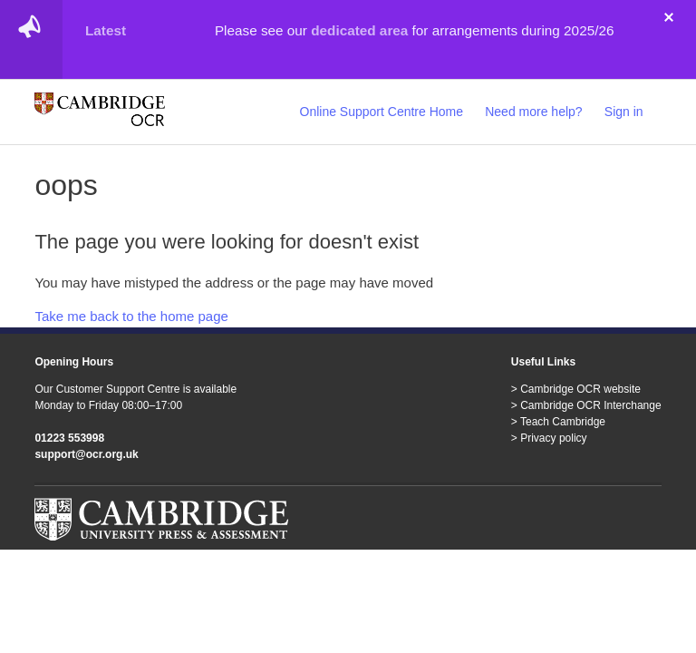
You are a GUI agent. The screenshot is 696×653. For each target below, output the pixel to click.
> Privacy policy (549, 438)
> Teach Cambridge (558, 421)
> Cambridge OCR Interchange (586, 405)
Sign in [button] (623, 111)
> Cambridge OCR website (576, 389)
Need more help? (533, 111)
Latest (105, 30)
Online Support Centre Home (382, 111)
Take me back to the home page (130, 316)
